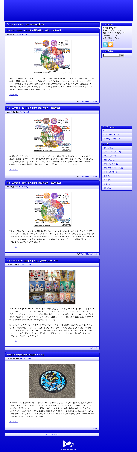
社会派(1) (107, 184)
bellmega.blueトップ (112, 139)
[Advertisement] (117, 92)
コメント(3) (93, 254)
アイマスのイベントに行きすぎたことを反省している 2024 (31, 261)
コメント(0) (93, 101)
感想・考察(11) (110, 156)
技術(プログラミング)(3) (113, 168)
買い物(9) (107, 188)
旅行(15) (107, 180)
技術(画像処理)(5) (111, 172)
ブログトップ (109, 131)
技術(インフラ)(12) (111, 164)
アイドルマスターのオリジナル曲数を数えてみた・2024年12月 (33, 183)
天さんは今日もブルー (68, 10)
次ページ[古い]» (52, 434)
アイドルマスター (24, 34)
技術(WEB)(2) (109, 160)
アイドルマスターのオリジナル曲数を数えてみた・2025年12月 (33, 30)
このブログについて (111, 135)
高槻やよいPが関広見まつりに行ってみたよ (25, 355)
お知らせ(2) (108, 148)
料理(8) (107, 176)
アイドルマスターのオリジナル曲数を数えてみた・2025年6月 (33, 108)
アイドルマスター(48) (112, 152)
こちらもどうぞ (109, 41)
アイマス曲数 (84, 101)
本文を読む (13, 95)
